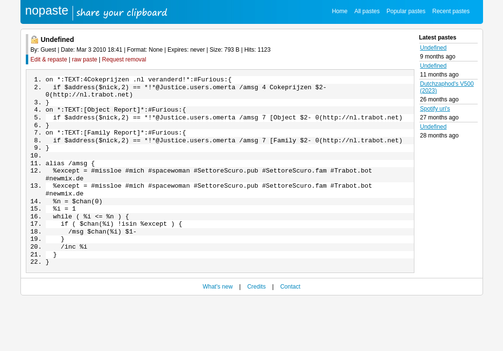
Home (340, 11)
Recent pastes (451, 11)
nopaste (47, 10)
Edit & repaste (49, 59)
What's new (218, 308)
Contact (290, 308)
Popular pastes (406, 11)
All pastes (367, 11)
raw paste (84, 59)
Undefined (433, 47)
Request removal (124, 59)
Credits (256, 308)
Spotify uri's (435, 108)
